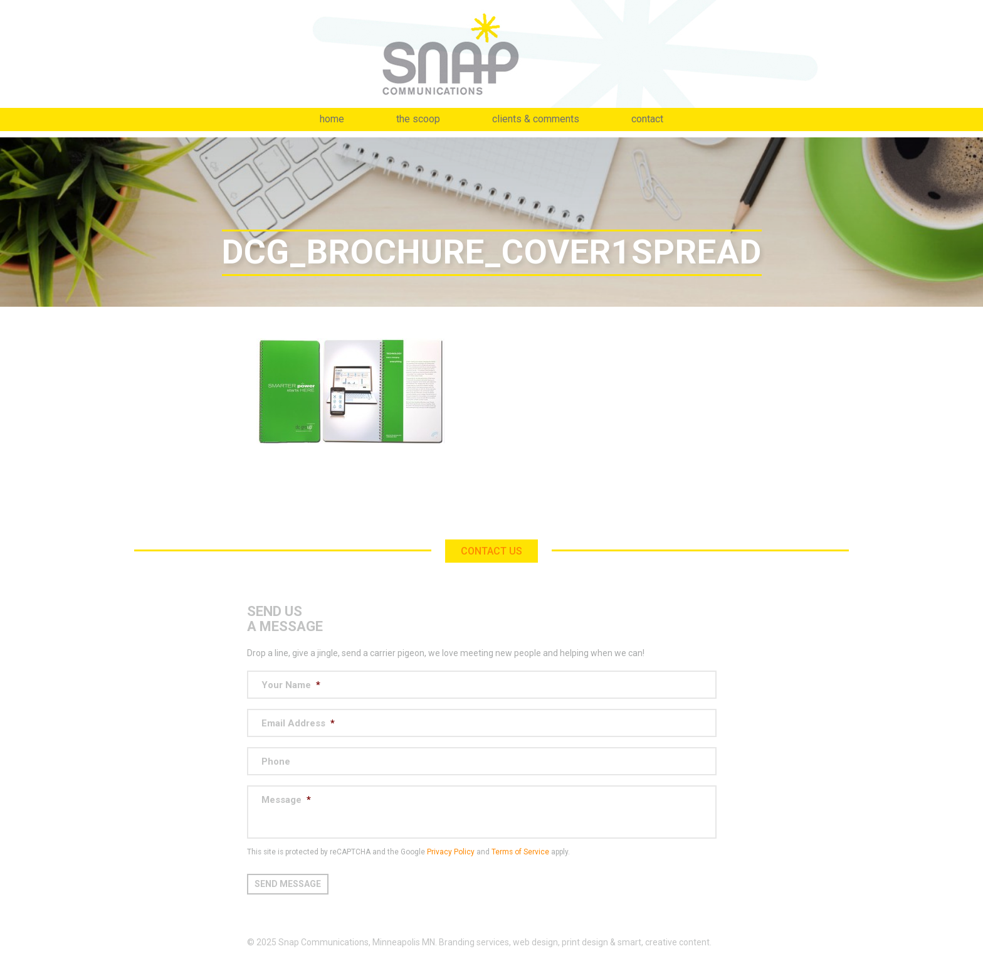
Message (286, 799)
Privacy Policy (451, 851)
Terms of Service (520, 851)
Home (332, 119)
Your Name (290, 685)
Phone (275, 761)
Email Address (298, 723)
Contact (647, 119)
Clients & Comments (535, 119)
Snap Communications (491, 54)
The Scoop (418, 119)
